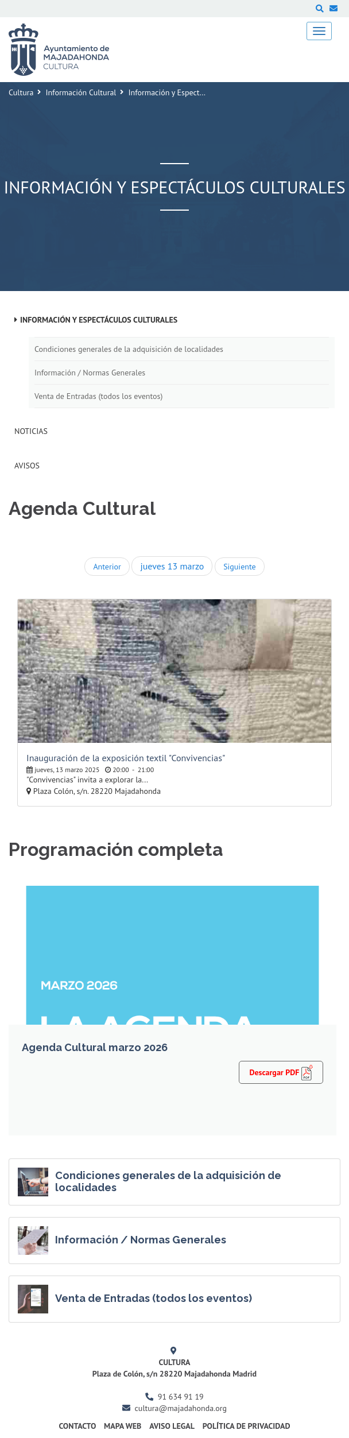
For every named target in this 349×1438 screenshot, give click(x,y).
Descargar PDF (281, 1072)
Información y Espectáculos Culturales (98, 320)
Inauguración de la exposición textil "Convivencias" (125, 757)
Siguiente (239, 566)
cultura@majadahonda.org (181, 1408)
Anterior (107, 566)
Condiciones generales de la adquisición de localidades (128, 349)
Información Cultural (80, 92)
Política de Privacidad (246, 1426)
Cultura (21, 92)
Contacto (77, 1426)
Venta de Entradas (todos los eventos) (98, 396)
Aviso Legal (172, 1426)
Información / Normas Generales (89, 372)
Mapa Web (122, 1426)
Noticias (31, 431)
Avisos (27, 465)
